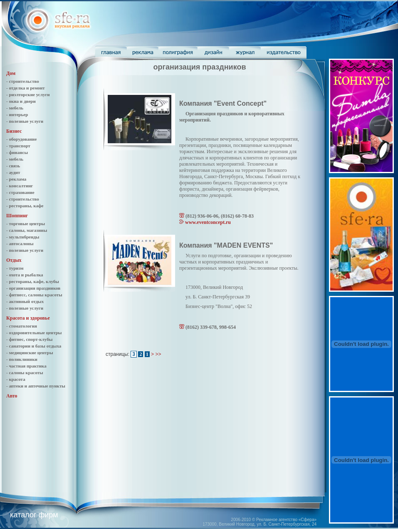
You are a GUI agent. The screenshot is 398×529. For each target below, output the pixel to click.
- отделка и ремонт (25, 87)
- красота (15, 379)
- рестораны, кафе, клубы (32, 281)
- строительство (22, 81)
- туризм (14, 268)
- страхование (20, 192)
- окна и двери (21, 101)
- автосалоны (20, 243)
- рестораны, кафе (24, 205)
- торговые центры (25, 223)
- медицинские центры (29, 352)
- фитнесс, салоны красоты (34, 294)
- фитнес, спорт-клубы (29, 339)
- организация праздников (33, 288)
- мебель (14, 107)
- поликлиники (21, 359)
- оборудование (21, 139)
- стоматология (21, 325)
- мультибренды (22, 236)
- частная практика (26, 365)
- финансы (17, 152)
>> (158, 354)
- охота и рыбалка (24, 274)
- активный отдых (25, 301)
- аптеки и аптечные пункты (35, 385)
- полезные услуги (24, 121)
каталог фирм (34, 515)
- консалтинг (19, 185)
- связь (13, 165)
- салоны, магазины (26, 230)
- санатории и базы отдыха (33, 345)
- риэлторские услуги (28, 94)
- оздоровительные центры (34, 332)
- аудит (13, 172)
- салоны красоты (24, 372)
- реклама (16, 178)
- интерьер (17, 114)
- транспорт (18, 145)
